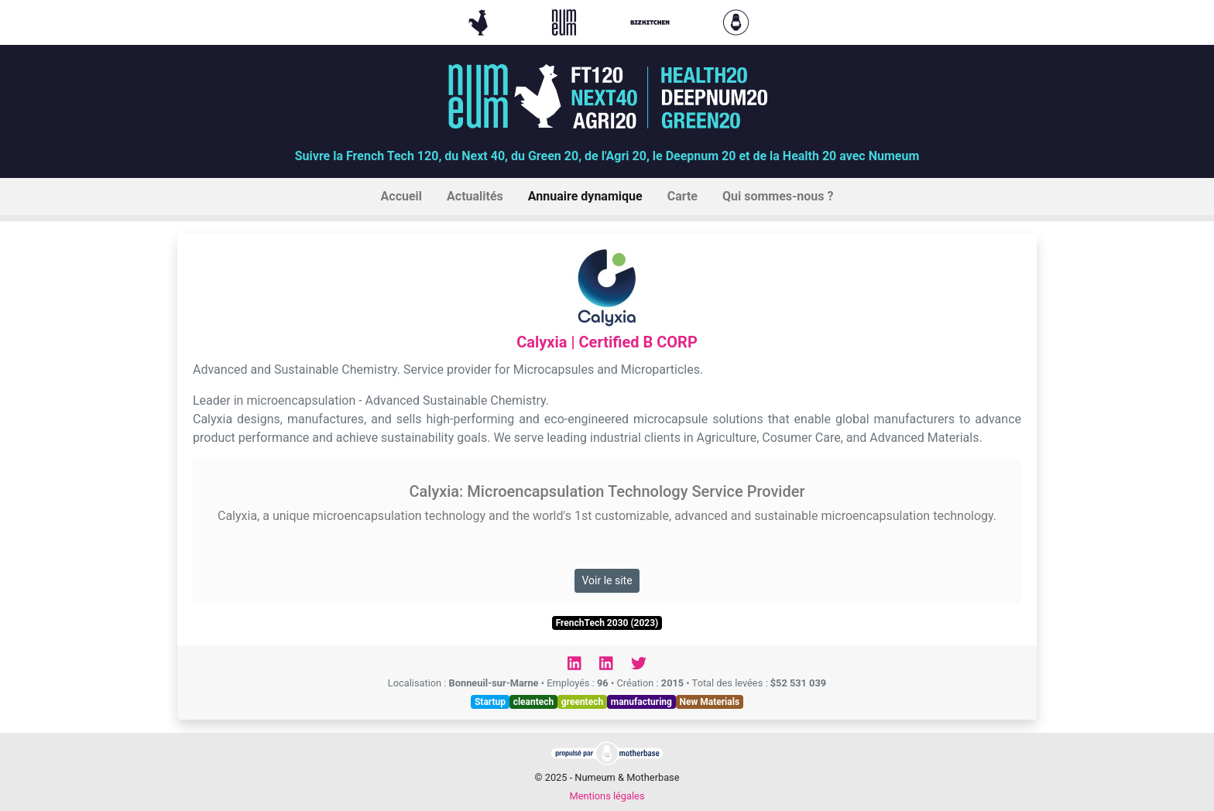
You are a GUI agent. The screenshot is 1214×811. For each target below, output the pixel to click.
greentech (582, 701)
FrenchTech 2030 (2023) (607, 623)
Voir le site (606, 580)
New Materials (710, 701)
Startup (490, 701)
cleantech (533, 701)
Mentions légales (606, 796)
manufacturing (641, 701)
